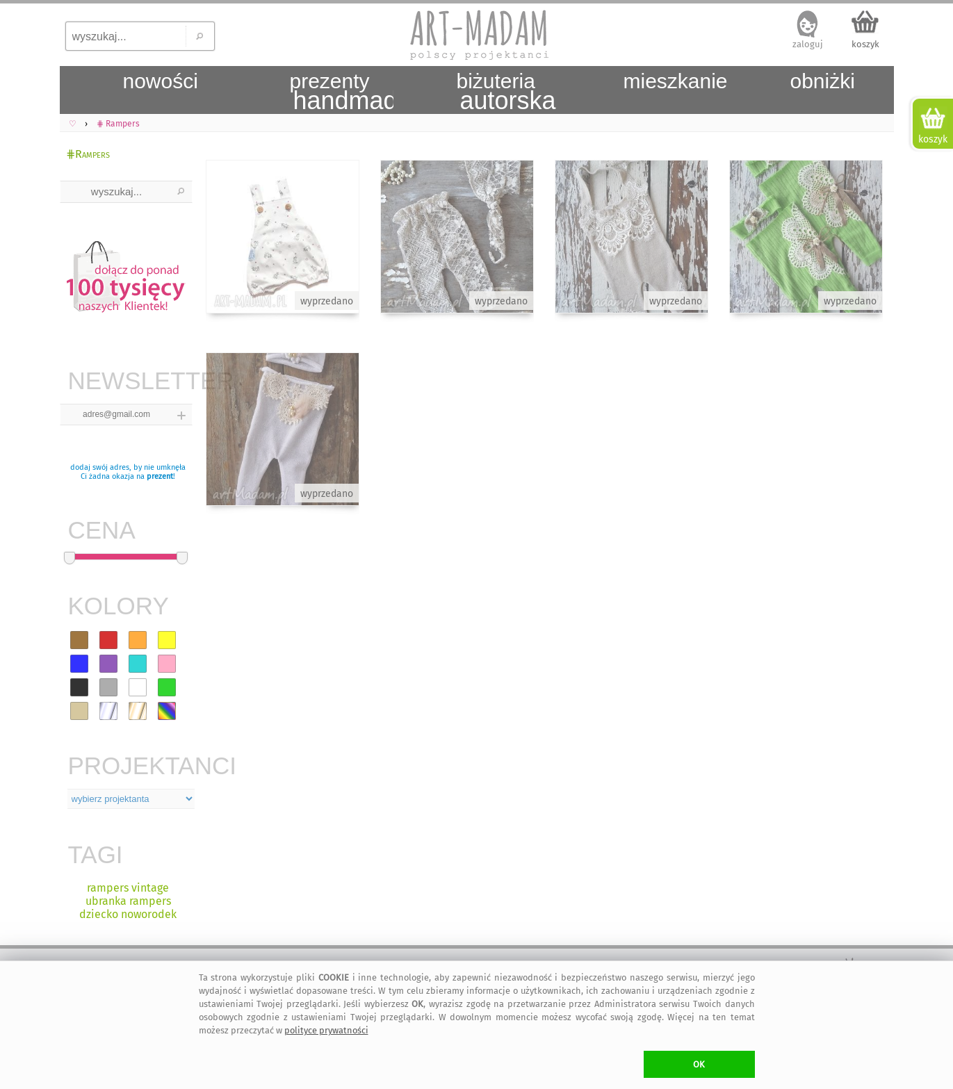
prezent (160, 476)
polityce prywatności (326, 1030)
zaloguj (807, 44)
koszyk (865, 44)
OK (699, 1064)
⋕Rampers (88, 154)
